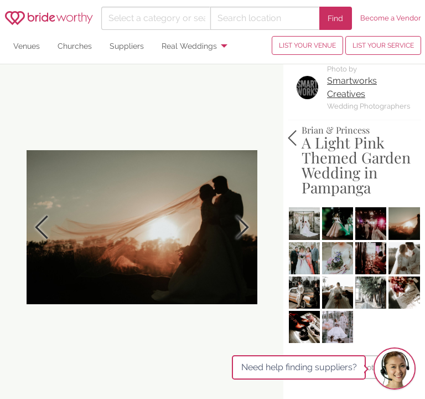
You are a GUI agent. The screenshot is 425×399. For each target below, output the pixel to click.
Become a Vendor (390, 18)
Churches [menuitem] (75, 45)
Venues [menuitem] (26, 45)
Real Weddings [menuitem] (189, 45)
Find (335, 18)
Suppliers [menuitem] (127, 45)
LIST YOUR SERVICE (383, 45)
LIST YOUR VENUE (307, 45)
